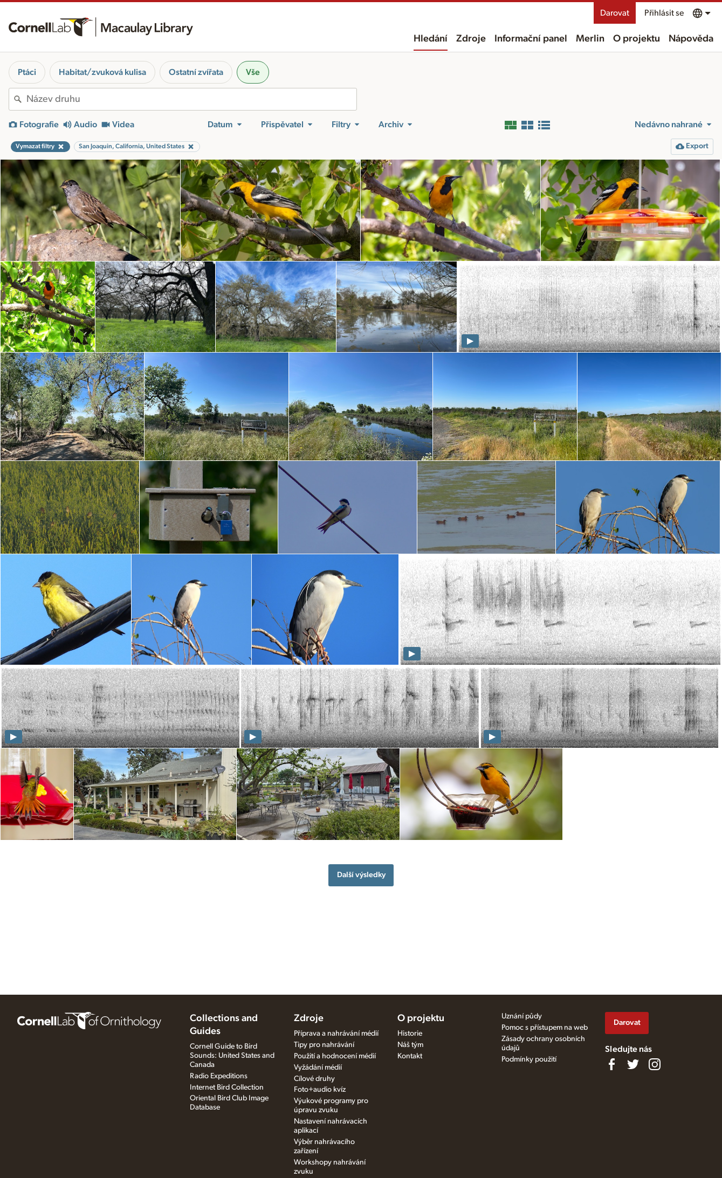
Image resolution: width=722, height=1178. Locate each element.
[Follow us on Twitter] (633, 1064)
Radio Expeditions (218, 1076)
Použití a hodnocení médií (335, 1056)
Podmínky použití (528, 1059)
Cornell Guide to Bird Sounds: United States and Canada (232, 1056)
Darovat (614, 13)
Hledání (431, 39)
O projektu (636, 39)
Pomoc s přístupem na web (544, 1027)
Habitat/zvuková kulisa (102, 72)
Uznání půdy (521, 1016)
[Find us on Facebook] (611, 1064)
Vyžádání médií (318, 1067)
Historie (409, 1033)
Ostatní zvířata (196, 72)
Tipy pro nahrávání (324, 1045)
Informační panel (530, 39)
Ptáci (27, 72)
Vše (253, 72)
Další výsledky (361, 875)
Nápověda (691, 39)
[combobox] (191, 99)
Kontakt (409, 1056)
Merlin (590, 39)
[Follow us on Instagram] (654, 1064)
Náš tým (410, 1045)
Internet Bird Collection (227, 1087)
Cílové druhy (314, 1079)
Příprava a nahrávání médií (336, 1033)
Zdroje (471, 39)
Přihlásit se (664, 13)
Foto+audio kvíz (320, 1089)
